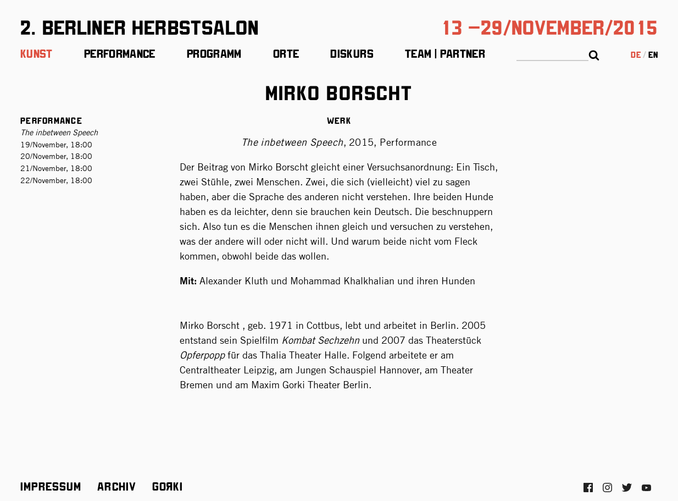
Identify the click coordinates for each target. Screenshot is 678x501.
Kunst (36, 52)
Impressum (51, 485)
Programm (214, 52)
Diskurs (352, 52)
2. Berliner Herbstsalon (139, 26)
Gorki (167, 485)
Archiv (116, 485)
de (636, 54)
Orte (286, 52)
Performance (119, 52)
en (653, 54)
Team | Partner (445, 52)
